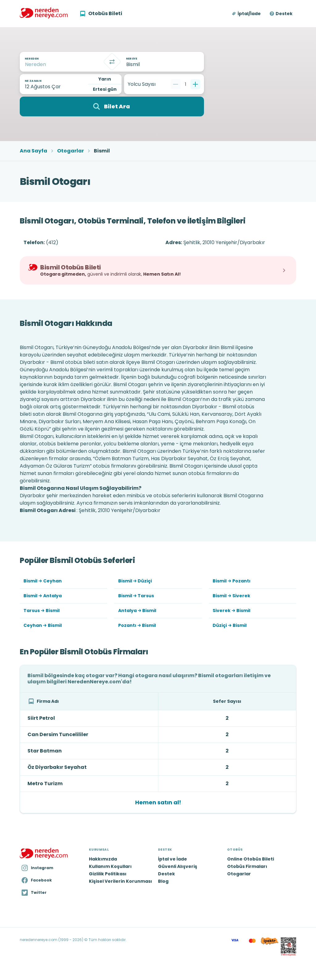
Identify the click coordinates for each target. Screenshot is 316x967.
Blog (163, 881)
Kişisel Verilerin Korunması (120, 881)
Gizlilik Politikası (108, 874)
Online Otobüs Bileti (250, 859)
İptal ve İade (172, 859)
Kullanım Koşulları (110, 866)
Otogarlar (70, 151)
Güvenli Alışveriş (177, 866)
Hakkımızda (103, 859)
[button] (246, 14)
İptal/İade (249, 13)
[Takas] (112, 62)
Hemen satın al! (158, 802)
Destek (284, 13)
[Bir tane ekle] (195, 84)
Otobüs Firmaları (247, 866)
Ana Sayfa (33, 151)
